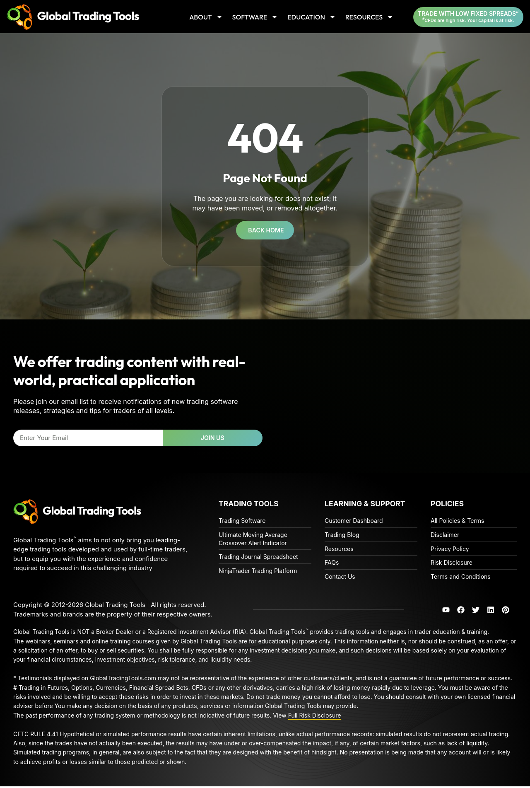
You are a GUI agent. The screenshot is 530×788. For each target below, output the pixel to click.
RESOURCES (369, 17)
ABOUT (206, 17)
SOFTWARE (255, 17)
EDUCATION (311, 17)
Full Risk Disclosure (314, 716)
